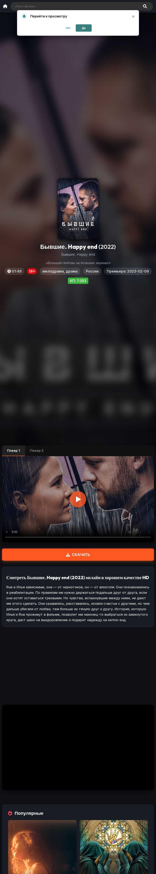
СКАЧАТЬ (78, 554)
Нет (68, 28)
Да (84, 28)
